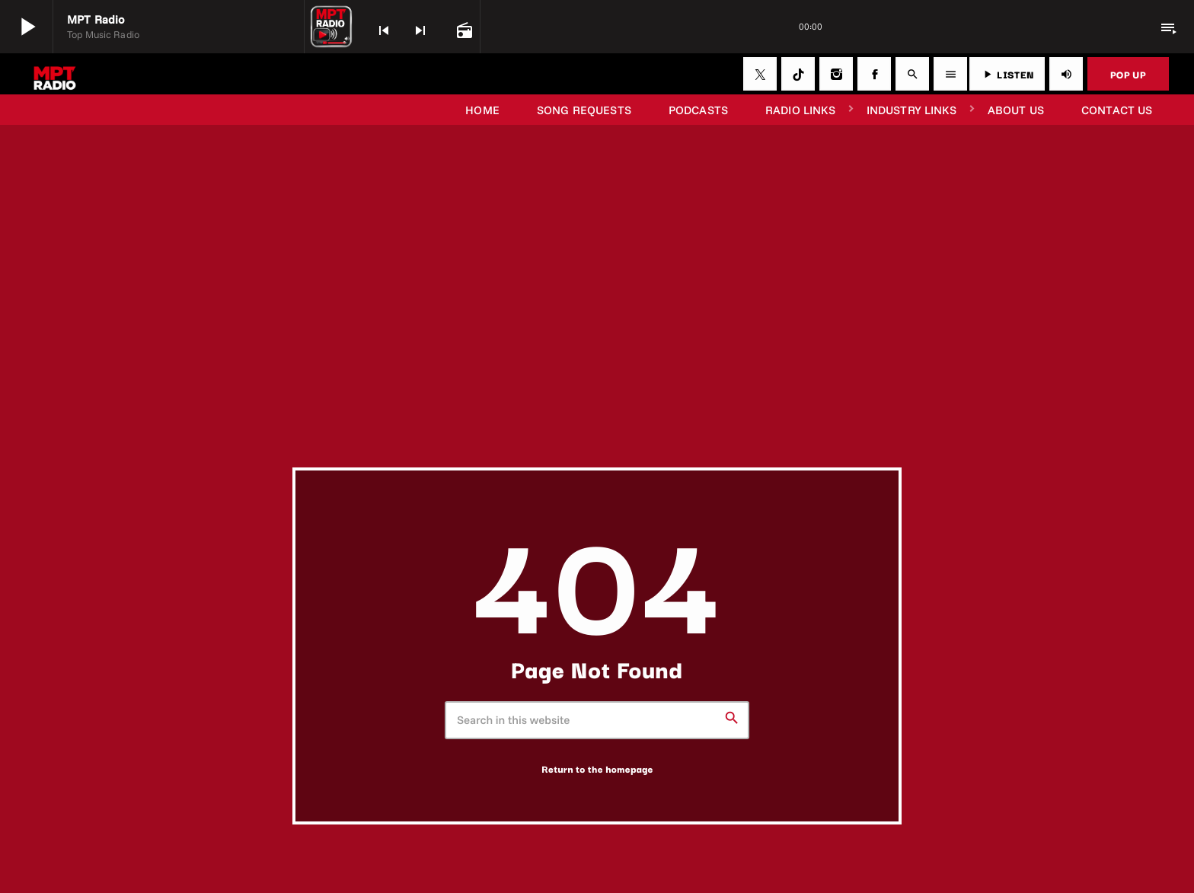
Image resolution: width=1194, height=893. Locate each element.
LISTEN (1007, 73)
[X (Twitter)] (760, 74)
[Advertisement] (597, 353)
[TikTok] (798, 74)
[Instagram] (836, 74)
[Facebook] (874, 74)
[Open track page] (463, 29)
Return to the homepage (597, 769)
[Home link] (55, 74)
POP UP (1128, 73)
